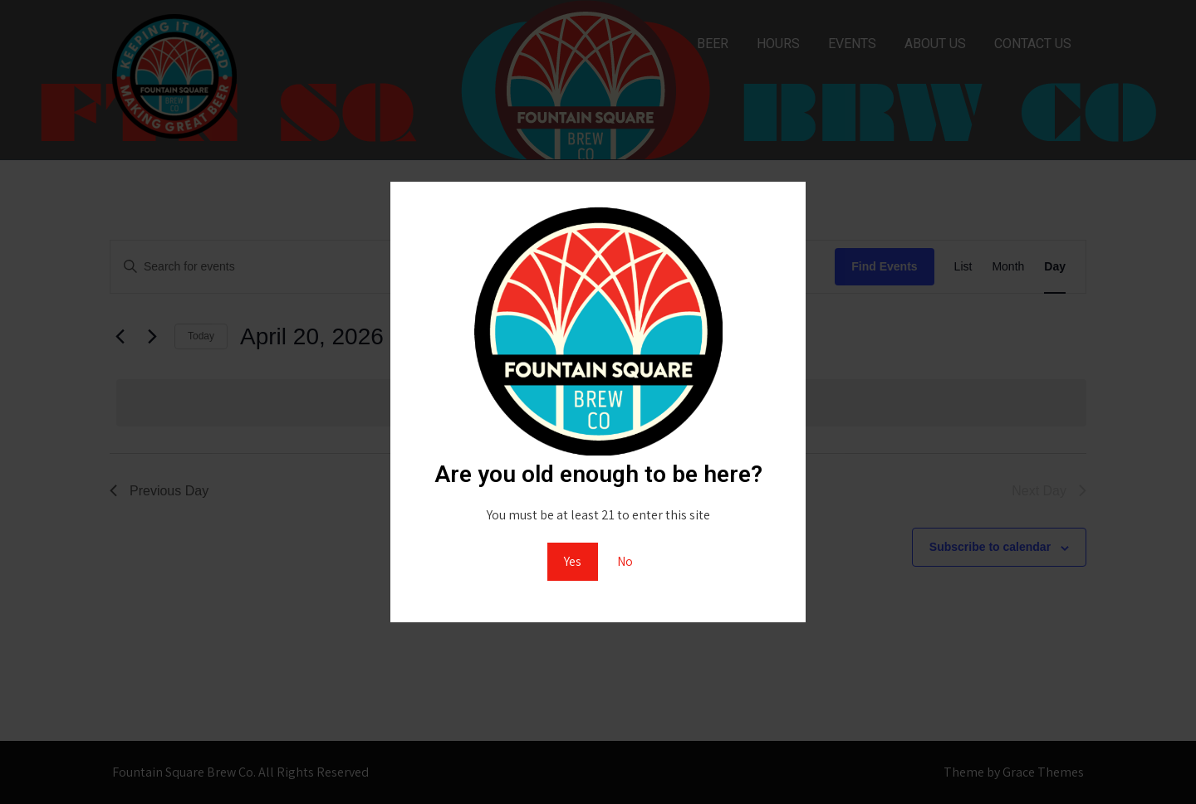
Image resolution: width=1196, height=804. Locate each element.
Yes (572, 561)
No (625, 561)
